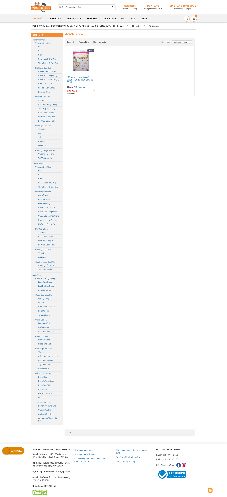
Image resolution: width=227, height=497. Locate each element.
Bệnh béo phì (44, 385)
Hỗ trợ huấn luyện (46, 88)
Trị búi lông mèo (45, 315)
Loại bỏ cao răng (46, 286)
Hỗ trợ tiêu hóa (45, 393)
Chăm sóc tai (41, 320)
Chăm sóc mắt (41, 336)
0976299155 (129, 6)
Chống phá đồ (44, 410)
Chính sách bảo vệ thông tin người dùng (131, 451)
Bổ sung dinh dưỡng (44, 349)
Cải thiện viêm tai (46, 331)
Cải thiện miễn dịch (46, 360)
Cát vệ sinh (43, 195)
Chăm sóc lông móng (47, 75)
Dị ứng (41, 398)
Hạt (39, 47)
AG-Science (79, 87)
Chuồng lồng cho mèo (45, 262)
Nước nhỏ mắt (44, 344)
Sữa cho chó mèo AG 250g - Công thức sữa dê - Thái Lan (81, 80)
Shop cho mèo (38, 163)
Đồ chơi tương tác (46, 117)
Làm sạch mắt (44, 340)
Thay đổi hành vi (42, 402)
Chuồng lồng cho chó (45, 150)
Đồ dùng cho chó (43, 68)
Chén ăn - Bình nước (47, 71)
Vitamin (41, 352)
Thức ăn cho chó (43, 43)
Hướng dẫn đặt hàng (83, 450)
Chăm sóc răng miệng (45, 278)
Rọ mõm (41, 142)
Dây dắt (41, 133)
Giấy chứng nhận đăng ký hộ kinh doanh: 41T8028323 (89, 460)
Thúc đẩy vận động (46, 108)
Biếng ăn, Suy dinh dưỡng (49, 356)
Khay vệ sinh (44, 92)
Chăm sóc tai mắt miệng (48, 79)
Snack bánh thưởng (47, 59)
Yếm (40, 137)
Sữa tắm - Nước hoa (47, 84)
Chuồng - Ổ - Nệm (46, 154)
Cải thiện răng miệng (47, 104)
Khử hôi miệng (44, 290)
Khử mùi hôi (43, 311)
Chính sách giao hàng (125, 461)
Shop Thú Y (37, 275)
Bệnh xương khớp (46, 381)
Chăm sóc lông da (43, 295)
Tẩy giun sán (44, 364)
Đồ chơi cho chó (42, 97)
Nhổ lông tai (43, 327)
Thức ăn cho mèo (43, 167)
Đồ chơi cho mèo (43, 229)
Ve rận (41, 303)
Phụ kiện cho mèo (43, 249)
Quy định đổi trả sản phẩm (128, 457)
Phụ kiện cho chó (43, 126)
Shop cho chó (38, 40)
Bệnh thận (42, 377)
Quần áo (42, 146)
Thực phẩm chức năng (48, 63)
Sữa (40, 55)
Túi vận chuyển (45, 158)
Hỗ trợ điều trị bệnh (44, 373)
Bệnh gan (42, 389)
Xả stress (42, 100)
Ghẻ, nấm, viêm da (46, 307)
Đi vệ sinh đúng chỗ (47, 406)
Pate (40, 51)
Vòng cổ (42, 129)
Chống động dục (45, 414)
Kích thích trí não (46, 113)
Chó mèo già (43, 369)
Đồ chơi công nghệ (46, 121)
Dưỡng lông (43, 298)
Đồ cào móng (44, 203)
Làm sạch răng (45, 282)
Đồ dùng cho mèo (43, 192)
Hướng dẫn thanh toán (84, 454)
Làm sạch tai (44, 323)
